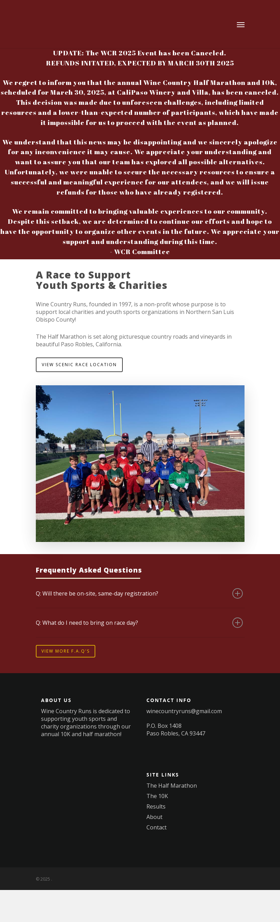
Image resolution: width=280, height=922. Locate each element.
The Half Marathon (171, 785)
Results (156, 806)
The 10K (157, 796)
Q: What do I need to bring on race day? (139, 622)
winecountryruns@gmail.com (184, 711)
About (154, 817)
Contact (156, 827)
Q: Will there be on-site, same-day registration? (139, 593)
